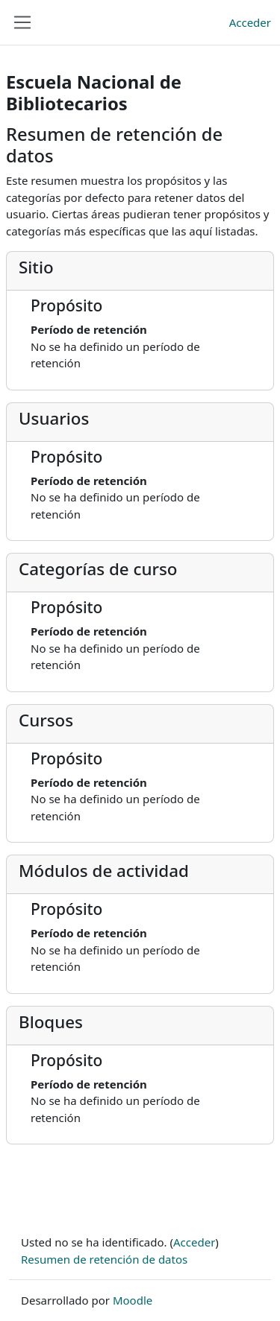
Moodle (132, 1300)
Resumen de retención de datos (104, 1259)
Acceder (250, 22)
